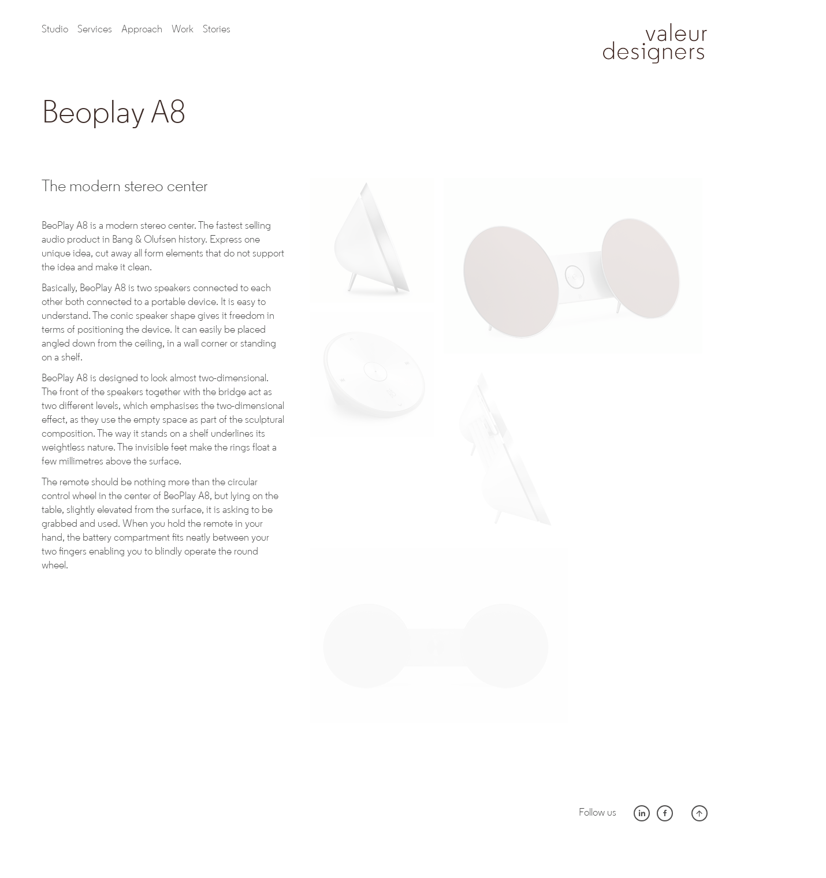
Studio (55, 29)
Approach (141, 29)
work (183, 29)
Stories (216, 29)
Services (94, 29)
